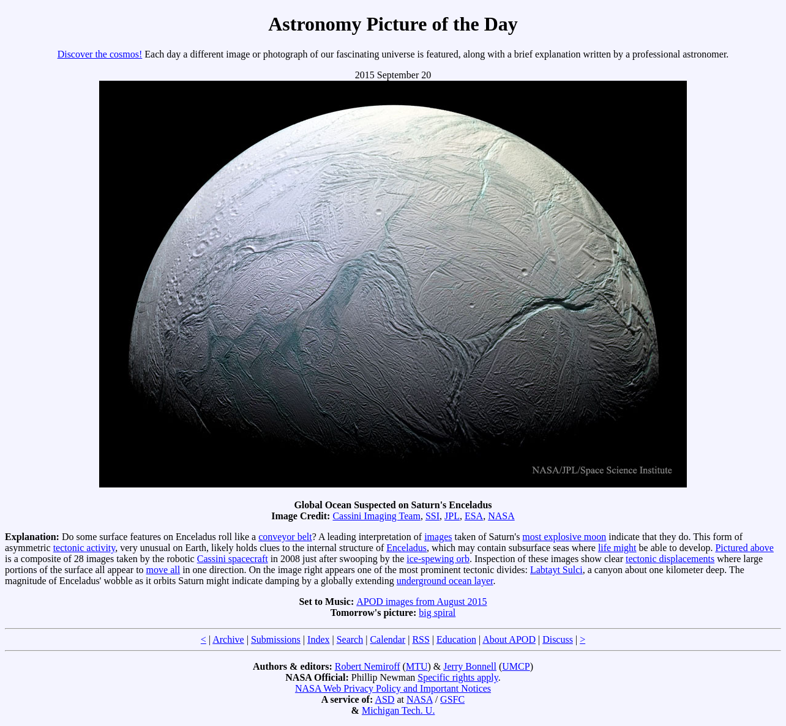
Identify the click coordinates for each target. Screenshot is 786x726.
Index (318, 639)
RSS (420, 639)
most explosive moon (564, 537)
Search (350, 639)
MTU (417, 666)
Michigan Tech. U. (398, 710)
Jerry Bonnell (469, 666)
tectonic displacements (670, 559)
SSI (432, 516)
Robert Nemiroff (367, 666)
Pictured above (744, 548)
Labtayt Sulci (556, 570)
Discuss (557, 639)
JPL (452, 516)
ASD (384, 699)
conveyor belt (285, 537)
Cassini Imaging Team (376, 516)
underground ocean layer (445, 581)
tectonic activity (84, 548)
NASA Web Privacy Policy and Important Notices (393, 688)
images (438, 537)
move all (163, 570)
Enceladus (406, 548)
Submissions (276, 639)
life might (617, 548)
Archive (228, 639)
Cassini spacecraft (232, 559)
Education (456, 639)
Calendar (387, 639)
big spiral (437, 612)
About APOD (509, 639)
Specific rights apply (457, 677)
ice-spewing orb (438, 559)
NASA (501, 516)
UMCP (516, 666)
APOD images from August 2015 (421, 601)
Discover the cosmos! (100, 54)
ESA (474, 516)
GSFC (452, 699)
